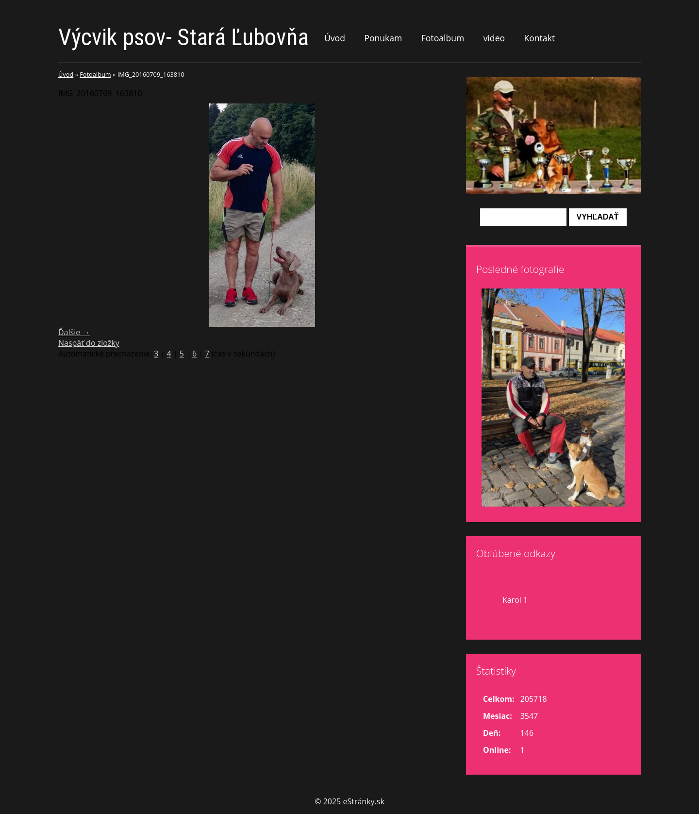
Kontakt (539, 38)
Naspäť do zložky (88, 343)
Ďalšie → (74, 332)
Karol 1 (515, 599)
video (494, 38)
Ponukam (383, 38)
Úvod (334, 38)
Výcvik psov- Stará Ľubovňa (183, 37)
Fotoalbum (443, 38)
